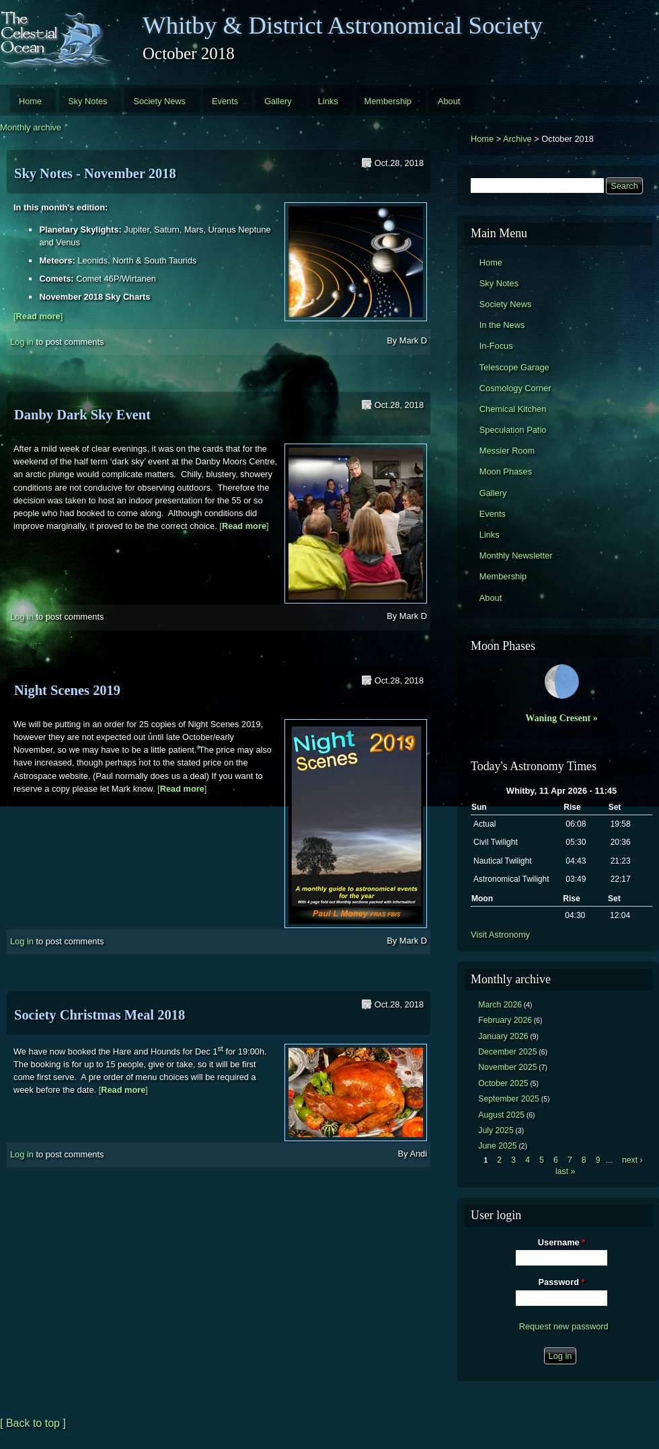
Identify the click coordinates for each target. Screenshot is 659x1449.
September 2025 (508, 1099)
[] (38, 316)
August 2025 (501, 1115)
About (449, 101)
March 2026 (500, 1004)
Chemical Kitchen (513, 409)
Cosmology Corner (515, 388)
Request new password (564, 1326)
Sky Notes (87, 101)
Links (328, 101)
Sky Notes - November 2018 (95, 173)
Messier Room (507, 451)
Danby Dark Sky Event (82, 414)
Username (561, 1242)
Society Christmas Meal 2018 (99, 1014)
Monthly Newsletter (516, 555)
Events (225, 101)
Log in (22, 341)
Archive (517, 139)
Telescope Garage (514, 367)
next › (632, 1160)
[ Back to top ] (33, 1423)
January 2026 (503, 1036)
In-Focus (496, 346)
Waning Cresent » (561, 717)
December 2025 (507, 1052)
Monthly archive (30, 127)
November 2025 (507, 1067)
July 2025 (496, 1130)
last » (565, 1171)
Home (30, 101)
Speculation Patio (513, 430)
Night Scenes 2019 (67, 690)
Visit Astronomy (500, 934)
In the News (502, 325)
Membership (388, 101)
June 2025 (497, 1146)
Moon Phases (505, 471)
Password (562, 1282)
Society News (159, 101)
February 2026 (505, 1020)
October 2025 (503, 1083)
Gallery (278, 101)
